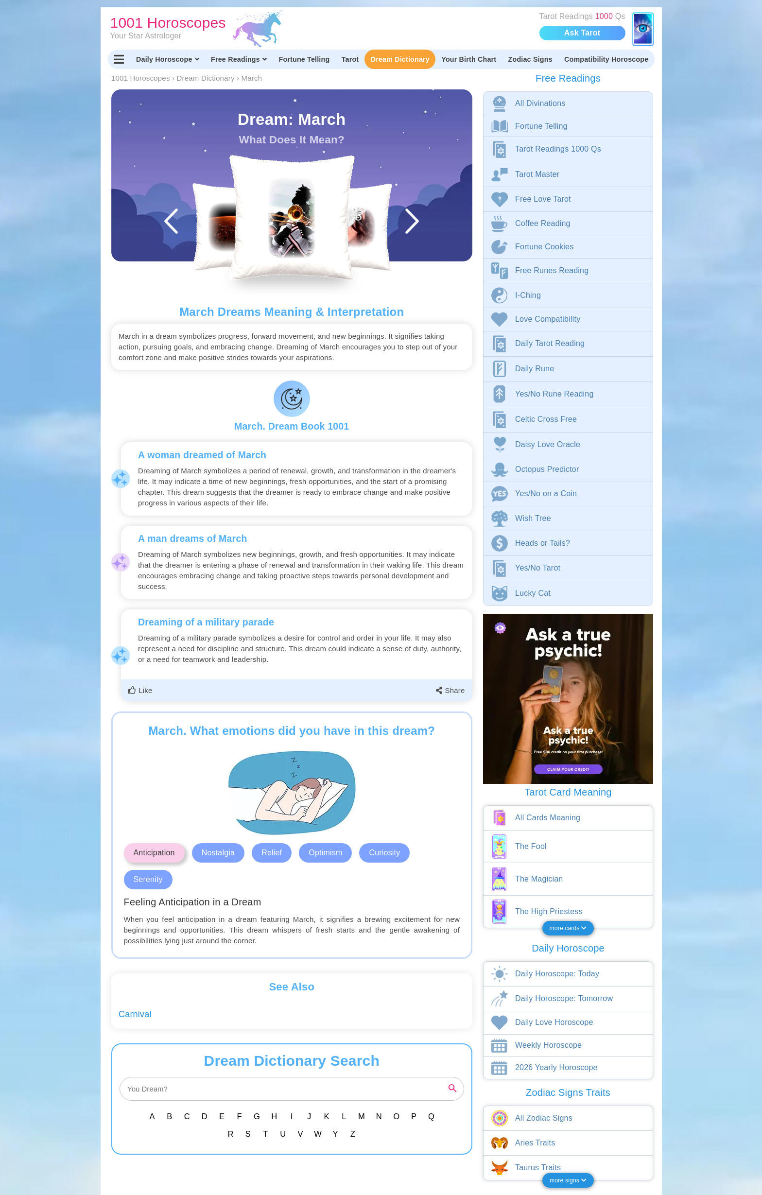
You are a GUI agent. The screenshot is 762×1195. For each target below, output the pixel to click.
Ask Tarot (582, 33)
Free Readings (239, 59)
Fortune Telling (303, 59)
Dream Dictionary (400, 59)
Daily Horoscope (167, 59)
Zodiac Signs (530, 59)
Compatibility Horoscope (606, 59)
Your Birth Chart (468, 59)
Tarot (350, 59)
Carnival (135, 1014)
